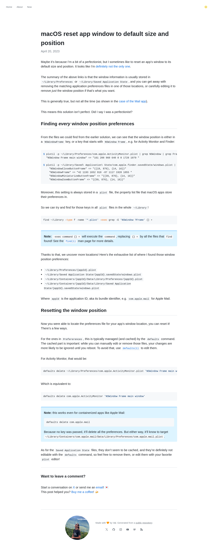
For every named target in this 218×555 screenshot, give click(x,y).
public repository (144, 522)
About (20, 7)
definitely (102, 66)
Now (29, 7)
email (99, 487)
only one (124, 66)
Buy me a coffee (82, 492)
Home (9, 7)
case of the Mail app (132, 101)
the (116, 66)
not (111, 66)
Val (114, 522)
